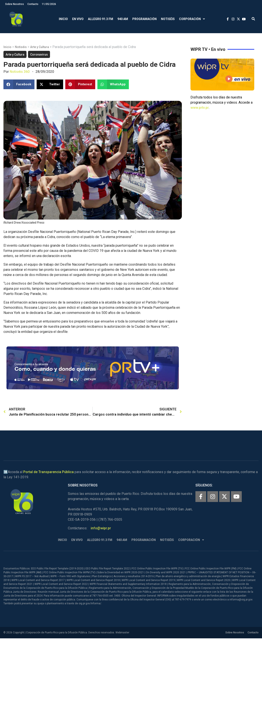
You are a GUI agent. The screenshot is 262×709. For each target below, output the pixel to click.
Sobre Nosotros (14, 4)
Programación (144, 19)
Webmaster (122, 632)
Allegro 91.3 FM (100, 19)
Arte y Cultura (39, 47)
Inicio (63, 19)
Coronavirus (39, 54)
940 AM (122, 19)
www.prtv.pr (199, 108)
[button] (253, 19)
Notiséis (168, 19)
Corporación (192, 19)
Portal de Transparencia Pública (48, 472)
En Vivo (78, 19)
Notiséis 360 (20, 72)
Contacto (32, 4)
